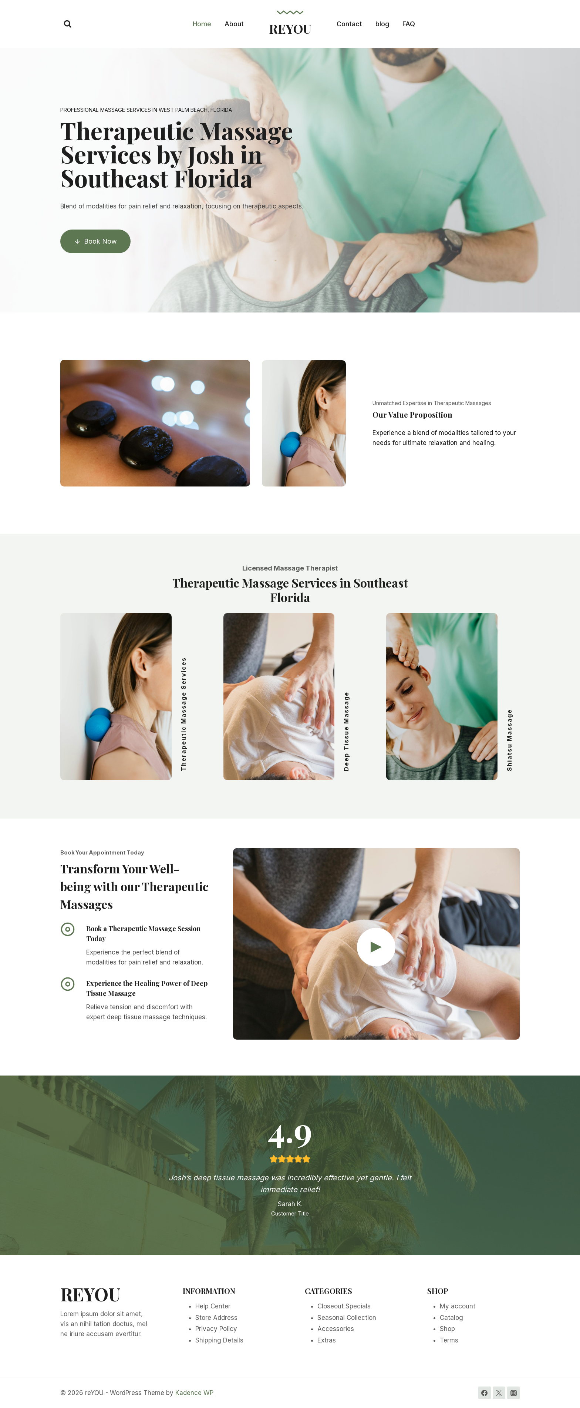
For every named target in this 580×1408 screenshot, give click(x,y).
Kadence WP (194, 1393)
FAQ (408, 24)
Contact (349, 24)
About (234, 24)
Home (202, 24)
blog (382, 24)
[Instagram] (513, 1393)
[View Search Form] (67, 24)
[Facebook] (484, 1393)
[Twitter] (499, 1393)
